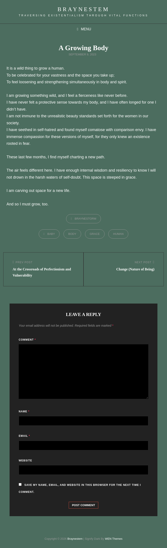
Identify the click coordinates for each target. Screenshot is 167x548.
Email (24, 435)
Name (24, 411)
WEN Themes (113, 538)
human (118, 234)
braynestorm (85, 218)
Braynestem (84, 9)
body (72, 234)
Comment (27, 339)
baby (51, 234)
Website (25, 460)
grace (95, 234)
